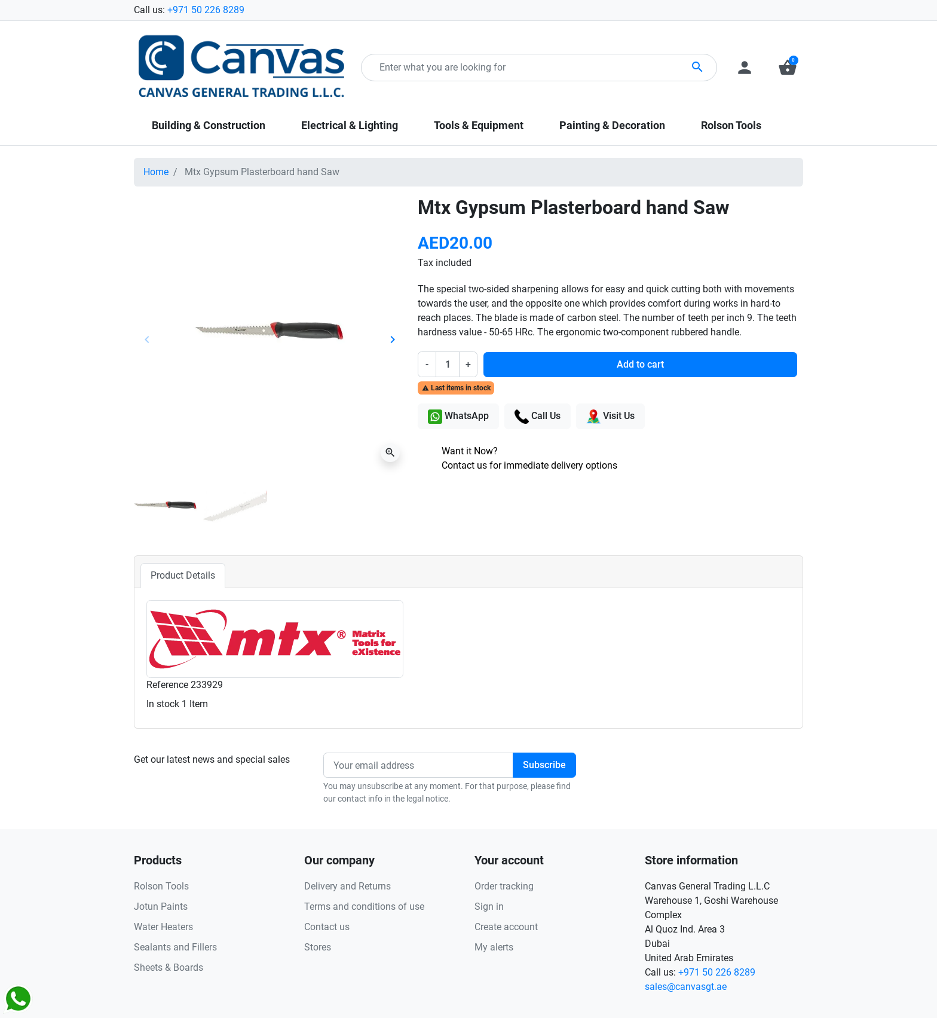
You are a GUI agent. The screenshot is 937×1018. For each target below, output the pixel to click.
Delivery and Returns (347, 886)
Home (156, 172)
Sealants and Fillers (175, 947)
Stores (317, 947)
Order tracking (504, 886)
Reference (167, 684)
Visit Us (610, 416)
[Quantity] (448, 364)
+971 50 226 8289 (205, 10)
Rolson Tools (161, 886)
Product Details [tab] (183, 575)
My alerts (493, 947)
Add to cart (640, 364)
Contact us (327, 927)
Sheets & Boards (168, 967)
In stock (162, 704)
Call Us (538, 416)
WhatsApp (458, 416)
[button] (787, 67)
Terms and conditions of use (364, 906)
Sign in (489, 906)
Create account (506, 927)
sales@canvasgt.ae (686, 986)
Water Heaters (163, 927)
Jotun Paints (161, 906)
